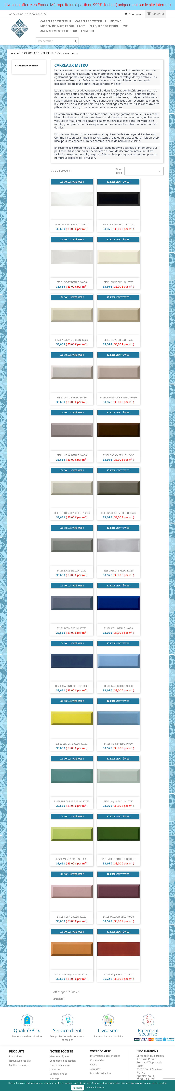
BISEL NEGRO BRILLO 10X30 (118, 224)
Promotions (15, 1056)
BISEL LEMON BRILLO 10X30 (71, 743)
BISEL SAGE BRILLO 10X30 (71, 570)
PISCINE (115, 21)
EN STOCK (87, 31)
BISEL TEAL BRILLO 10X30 (118, 743)
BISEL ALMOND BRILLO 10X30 (71, 339)
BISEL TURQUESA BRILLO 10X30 (71, 801)
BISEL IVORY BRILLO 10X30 (72, 282)
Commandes (97, 1060)
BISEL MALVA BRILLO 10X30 (118, 916)
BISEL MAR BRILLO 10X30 (118, 686)
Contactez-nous (58, 1073)
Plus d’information (95, 1087)
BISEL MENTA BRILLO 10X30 (71, 859)
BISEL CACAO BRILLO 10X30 (118, 455)
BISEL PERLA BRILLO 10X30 (118, 570)
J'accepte (77, 1087)
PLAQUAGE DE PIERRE (103, 26)
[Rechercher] (57, 40)
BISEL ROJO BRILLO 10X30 (118, 974)
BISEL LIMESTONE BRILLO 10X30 (118, 397)
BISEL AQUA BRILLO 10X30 (118, 801)
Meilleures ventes (19, 1065)
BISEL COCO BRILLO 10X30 (72, 397)
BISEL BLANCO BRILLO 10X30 (71, 224)
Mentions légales (59, 1056)
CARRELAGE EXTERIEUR (90, 21)
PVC (125, 26)
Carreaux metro (26, 65)
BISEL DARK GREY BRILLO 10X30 (118, 512)
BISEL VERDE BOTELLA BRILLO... (118, 859)
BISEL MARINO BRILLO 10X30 (71, 686)
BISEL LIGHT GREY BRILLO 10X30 (71, 512)
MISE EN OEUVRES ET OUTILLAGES (62, 26)
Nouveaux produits (20, 1060)
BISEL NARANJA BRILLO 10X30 (71, 974)
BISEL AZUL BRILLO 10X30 (118, 628)
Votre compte (100, 1051)
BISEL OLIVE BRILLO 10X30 (118, 339)
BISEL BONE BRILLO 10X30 (118, 282)
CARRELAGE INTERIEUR (55, 21)
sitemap (54, 1078)
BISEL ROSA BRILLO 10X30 (71, 916)
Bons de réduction (100, 1073)
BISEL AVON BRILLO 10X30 (71, 628)
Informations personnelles (105, 1055)
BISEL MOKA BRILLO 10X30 (72, 455)
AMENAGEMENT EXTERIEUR (58, 31)
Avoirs (93, 1064)
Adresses (95, 1068)
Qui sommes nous (60, 1065)
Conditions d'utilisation (63, 1060)
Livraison (55, 1069)
